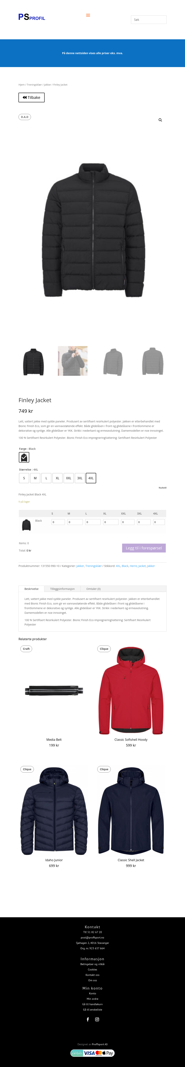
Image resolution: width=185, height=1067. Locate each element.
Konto (92, 991)
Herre (133, 566)
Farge (23, 449)
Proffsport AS (100, 1041)
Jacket (142, 566)
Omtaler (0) (93, 589)
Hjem (21, 84)
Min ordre (92, 996)
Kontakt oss (92, 972)
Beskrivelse (31, 589)
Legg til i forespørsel (144, 548)
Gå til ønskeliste (92, 1007)
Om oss (92, 978)
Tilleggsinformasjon (62, 589)
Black (125, 566)
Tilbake (31, 97)
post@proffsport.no (92, 935)
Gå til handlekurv (92, 1001)
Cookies (92, 967)
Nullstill (163, 487)
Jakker (47, 84)
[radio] (24, 457)
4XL (118, 566)
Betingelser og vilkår (92, 961)
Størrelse (25, 469)
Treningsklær (34, 84)
